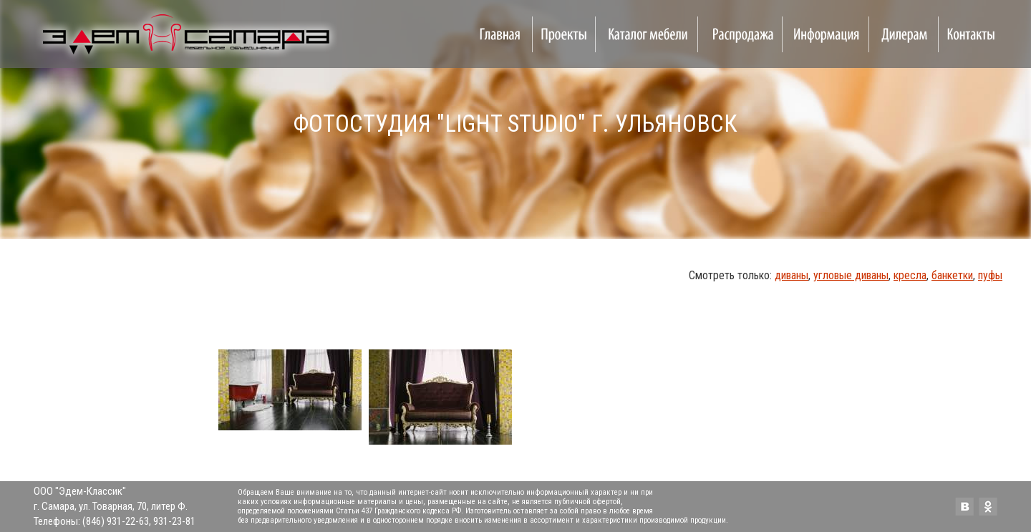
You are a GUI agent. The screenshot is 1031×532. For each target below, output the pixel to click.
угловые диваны (851, 275)
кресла (910, 275)
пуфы (990, 275)
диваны (791, 275)
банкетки (952, 275)
